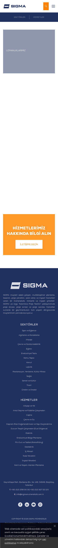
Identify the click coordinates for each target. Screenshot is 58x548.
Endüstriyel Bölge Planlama (29, 449)
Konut (29, 374)
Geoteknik (29, 458)
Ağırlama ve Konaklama (29, 346)
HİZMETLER (38, 17)
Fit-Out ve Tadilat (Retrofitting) (29, 454)
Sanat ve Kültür (29, 392)
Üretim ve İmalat (29, 401)
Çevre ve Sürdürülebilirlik (29, 355)
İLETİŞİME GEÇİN (29, 256)
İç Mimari (29, 463)
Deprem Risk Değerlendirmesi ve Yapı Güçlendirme (29, 435)
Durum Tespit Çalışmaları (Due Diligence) (29, 440)
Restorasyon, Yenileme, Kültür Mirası (29, 383)
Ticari (29, 397)
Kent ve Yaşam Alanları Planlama (29, 476)
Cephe (29, 426)
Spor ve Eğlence (29, 342)
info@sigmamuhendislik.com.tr (30, 505)
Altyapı (29, 351)
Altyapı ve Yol (29, 417)
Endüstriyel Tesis (29, 365)
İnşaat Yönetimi (29, 472)
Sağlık (29, 387)
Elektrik (29, 444)
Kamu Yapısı (29, 369)
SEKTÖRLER (19, 17)
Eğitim (29, 360)
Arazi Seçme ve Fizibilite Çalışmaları (29, 422)
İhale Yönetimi (29, 467)
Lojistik (29, 378)
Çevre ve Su (29, 431)
